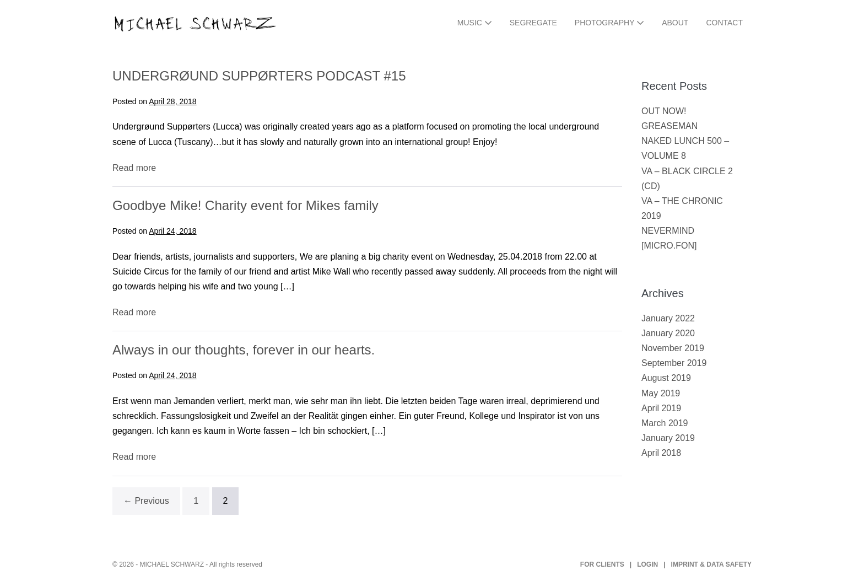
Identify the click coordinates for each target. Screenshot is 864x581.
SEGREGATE (533, 22)
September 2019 (673, 363)
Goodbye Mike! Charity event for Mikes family (245, 205)
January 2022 (668, 318)
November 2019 (672, 348)
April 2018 (661, 453)
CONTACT (724, 22)
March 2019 (664, 423)
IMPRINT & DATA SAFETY (711, 564)
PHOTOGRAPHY (609, 22)
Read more (134, 167)
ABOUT (675, 22)
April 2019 (661, 408)
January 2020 (668, 333)
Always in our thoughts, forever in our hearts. (243, 349)
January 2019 (668, 438)
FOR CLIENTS (602, 564)
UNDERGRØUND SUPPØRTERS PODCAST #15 (259, 75)
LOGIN (647, 564)
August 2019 (666, 378)
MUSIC (474, 22)
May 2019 (660, 393)
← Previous (146, 500)
